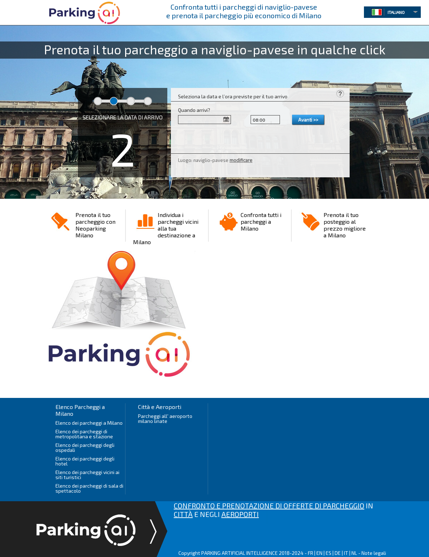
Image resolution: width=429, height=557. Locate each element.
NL (354, 553)
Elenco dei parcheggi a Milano (89, 423)
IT (346, 553)
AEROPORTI (240, 514)
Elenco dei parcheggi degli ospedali (84, 447)
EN (319, 553)
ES (328, 553)
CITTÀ (183, 514)
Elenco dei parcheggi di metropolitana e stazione (84, 433)
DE (338, 553)
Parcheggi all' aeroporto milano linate (165, 418)
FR (310, 553)
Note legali (373, 553)
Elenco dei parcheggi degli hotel (84, 461)
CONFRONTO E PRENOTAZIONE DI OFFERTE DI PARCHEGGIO (269, 505)
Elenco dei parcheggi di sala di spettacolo (89, 488)
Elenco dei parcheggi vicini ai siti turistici (87, 474)
